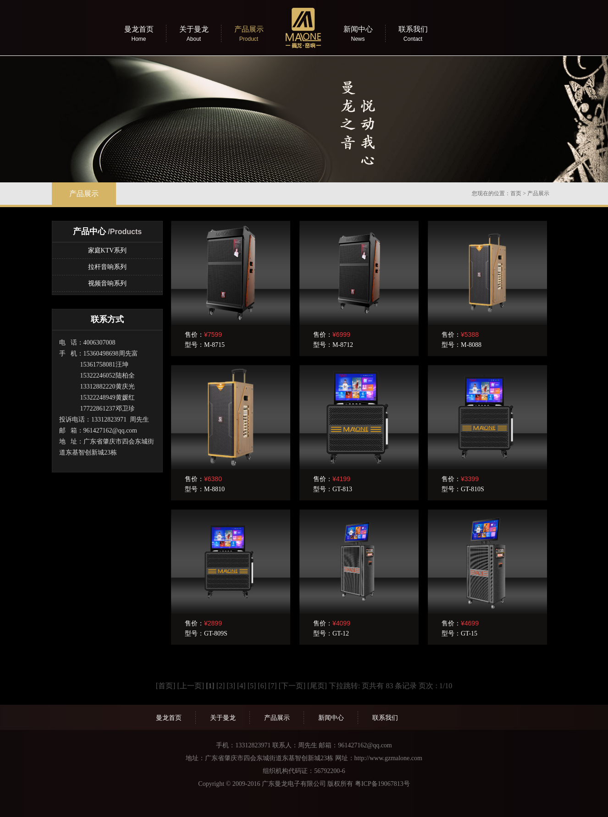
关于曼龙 (223, 717)
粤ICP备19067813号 (382, 783)
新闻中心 (331, 717)
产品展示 (538, 193)
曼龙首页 (169, 717)
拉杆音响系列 (107, 266)
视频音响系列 (107, 283)
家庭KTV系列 (107, 250)
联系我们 (385, 717)
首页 (515, 193)
